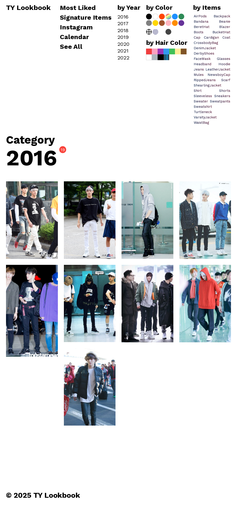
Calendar (74, 37)
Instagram (76, 27)
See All (71, 46)
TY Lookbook (28, 8)
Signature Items (86, 17)
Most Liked (78, 8)
